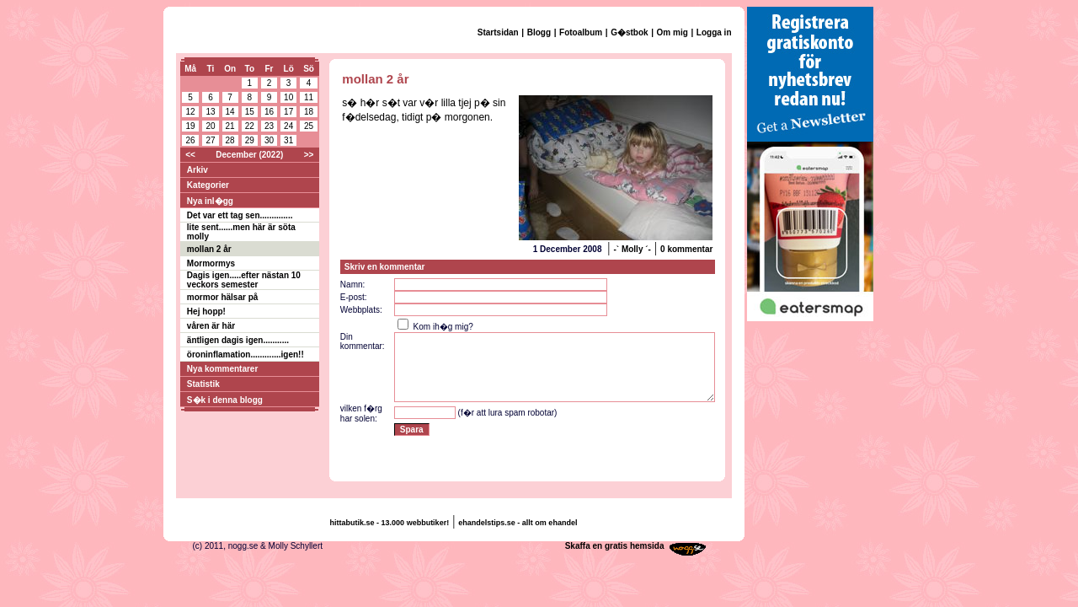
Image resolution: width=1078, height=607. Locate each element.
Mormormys (211, 263)
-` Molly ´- (631, 249)
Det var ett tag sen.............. (240, 215)
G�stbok (629, 32)
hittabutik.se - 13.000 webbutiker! (390, 522)
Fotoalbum (580, 32)
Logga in (714, 32)
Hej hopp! (206, 311)
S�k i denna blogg (225, 400)
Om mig (672, 32)
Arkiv (197, 170)
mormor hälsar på (222, 297)
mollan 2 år (209, 249)
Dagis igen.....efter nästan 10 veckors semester (244, 280)
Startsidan (498, 32)
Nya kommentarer (222, 368)
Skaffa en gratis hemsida (614, 546)
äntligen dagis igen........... (238, 340)
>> (309, 154)
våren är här (211, 325)
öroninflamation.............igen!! (245, 354)
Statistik (203, 384)
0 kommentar (686, 249)
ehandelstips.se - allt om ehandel (517, 522)
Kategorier (208, 185)
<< (190, 154)
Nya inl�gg (210, 201)
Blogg (539, 32)
